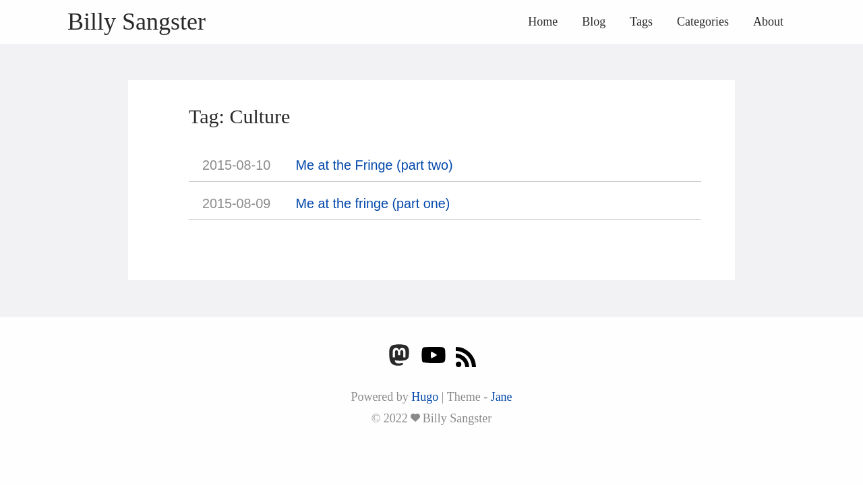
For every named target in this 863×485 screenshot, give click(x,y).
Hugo (424, 396)
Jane (501, 396)
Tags (641, 21)
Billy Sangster (136, 21)
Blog (593, 21)
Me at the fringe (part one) (373, 203)
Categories (703, 21)
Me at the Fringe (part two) (374, 165)
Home (543, 21)
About (768, 21)
